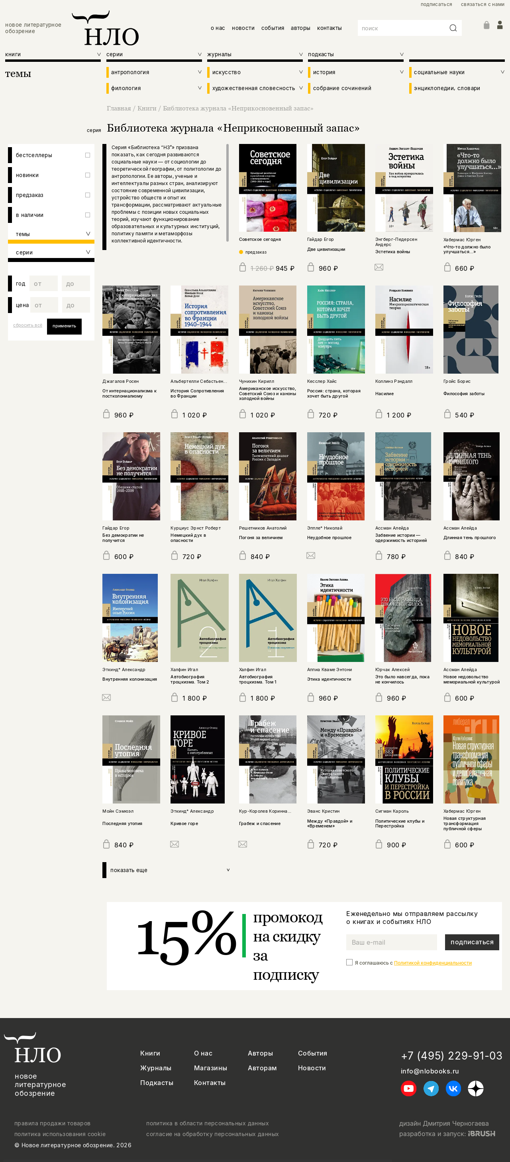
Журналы (155, 1068)
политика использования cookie (60, 1134)
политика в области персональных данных (207, 1123)
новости (243, 28)
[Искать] (453, 28)
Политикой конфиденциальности (433, 963)
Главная (120, 108)
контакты (329, 28)
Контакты (210, 1083)
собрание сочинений (342, 88)
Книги (147, 108)
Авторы (260, 1053)
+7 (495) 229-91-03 (452, 1056)
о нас (218, 28)
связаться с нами (483, 4)
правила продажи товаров (52, 1123)
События (313, 1053)
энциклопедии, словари (447, 88)
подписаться (437, 4)
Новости (312, 1068)
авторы (300, 28)
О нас (203, 1053)
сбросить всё (27, 325)
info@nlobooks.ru (430, 1071)
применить (64, 326)
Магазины (211, 1068)
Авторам (262, 1068)
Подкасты (156, 1083)
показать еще (170, 870)
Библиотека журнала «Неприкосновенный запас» (238, 108)
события (272, 28)
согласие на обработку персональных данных (212, 1134)
